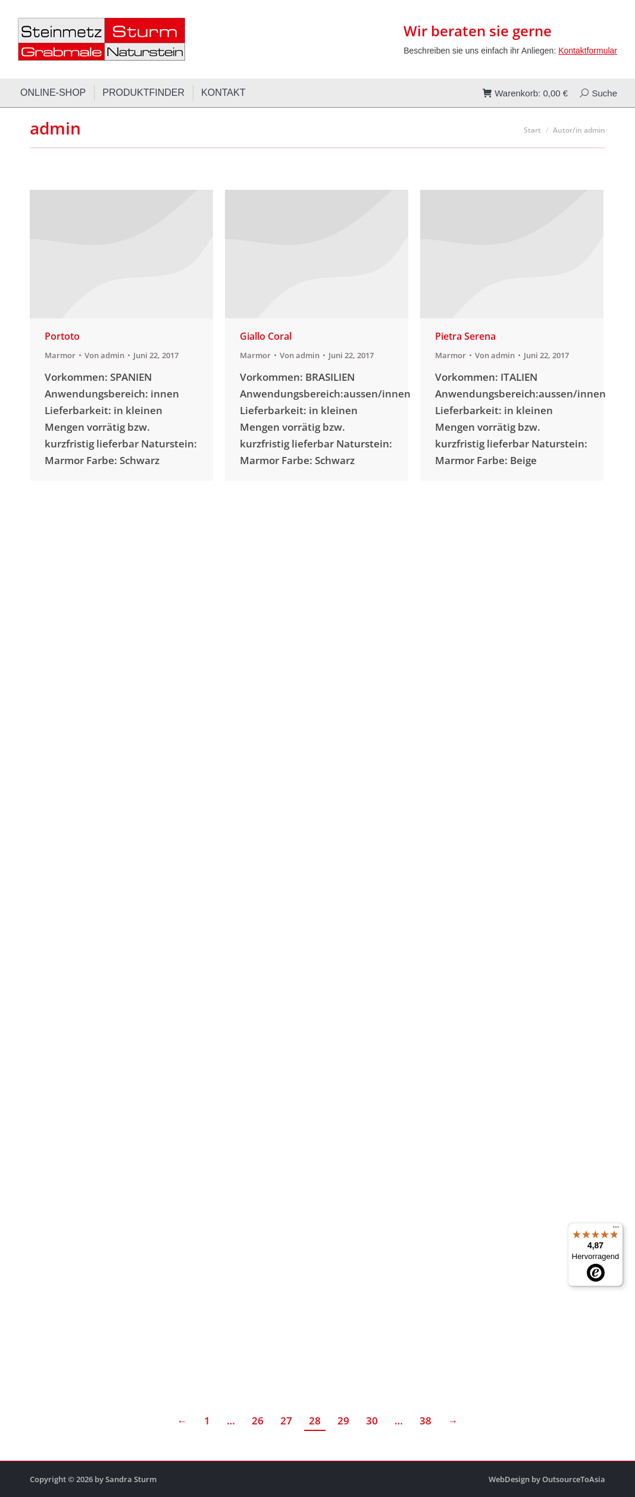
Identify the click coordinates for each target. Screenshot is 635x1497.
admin (55, 128)
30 (372, 1420)
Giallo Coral (266, 336)
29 (343, 1420)
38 (425, 1420)
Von (104, 355)
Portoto (62, 336)
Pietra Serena (465, 336)
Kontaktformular (587, 50)
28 (315, 1420)
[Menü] (616, 1230)
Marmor (60, 355)
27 (286, 1420)
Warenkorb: (525, 93)
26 (258, 1420)
